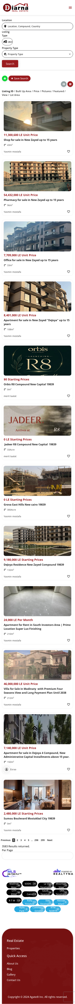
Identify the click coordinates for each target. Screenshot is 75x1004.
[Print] (5, 78)
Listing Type (5, 33)
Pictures (46, 91)
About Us (12, 963)
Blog (9, 969)
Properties (13, 948)
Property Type (10, 48)
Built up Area (23, 91)
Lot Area (15, 94)
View (4, 94)
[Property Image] (37, 116)
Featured (58, 91)
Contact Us (13, 980)
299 (43, 840)
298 (36, 840)
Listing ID (7, 91)
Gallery (11, 974)
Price (36, 91)
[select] (7, 41)
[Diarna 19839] (15, 7)
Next (49, 840)
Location (7, 20)
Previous (6, 840)
